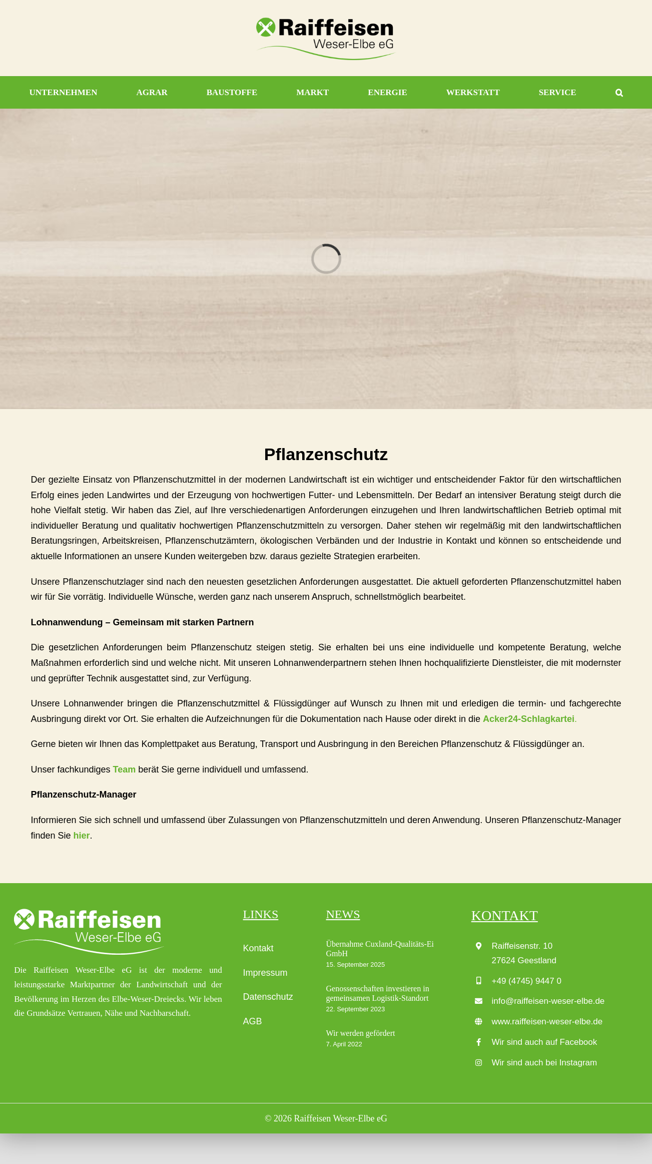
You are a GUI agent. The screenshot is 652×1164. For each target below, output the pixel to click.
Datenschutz (268, 997)
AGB (252, 1021)
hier (82, 836)
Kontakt (258, 948)
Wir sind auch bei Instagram (544, 1062)
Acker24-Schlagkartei (528, 719)
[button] (619, 93)
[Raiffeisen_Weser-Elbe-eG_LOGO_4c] (326, 21)
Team (124, 769)
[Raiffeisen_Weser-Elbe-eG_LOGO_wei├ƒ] (89, 912)
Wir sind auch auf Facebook (544, 1042)
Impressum (265, 973)
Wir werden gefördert (360, 1033)
